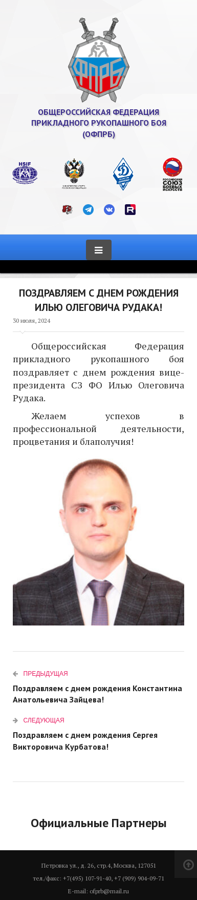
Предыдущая (40, 673)
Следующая (38, 720)
